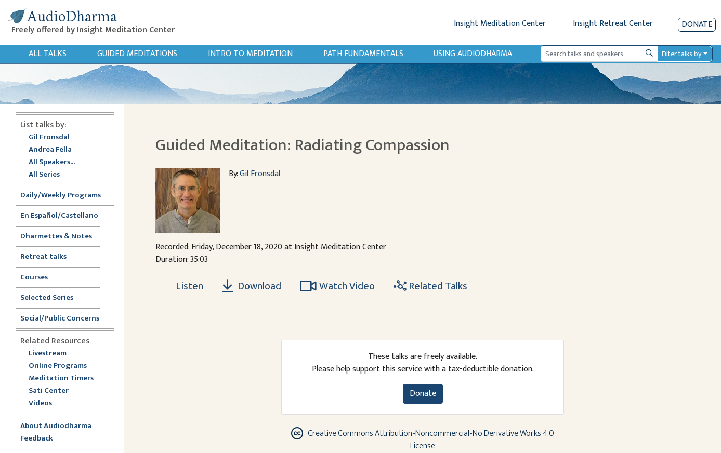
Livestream (48, 353)
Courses (34, 278)
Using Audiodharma (473, 54)
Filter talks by (681, 54)
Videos (46, 403)
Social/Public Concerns (59, 319)
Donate (696, 25)
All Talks (48, 54)
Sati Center (49, 391)
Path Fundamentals (363, 54)
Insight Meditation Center (500, 24)
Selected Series (53, 298)
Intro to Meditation (250, 54)
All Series (44, 175)
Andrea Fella (50, 150)
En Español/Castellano (59, 216)
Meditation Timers (61, 378)
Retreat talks (43, 257)
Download (251, 286)
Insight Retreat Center (613, 24)
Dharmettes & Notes (56, 237)
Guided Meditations (137, 54)
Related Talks (430, 286)
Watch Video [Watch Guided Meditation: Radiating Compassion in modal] (337, 286)
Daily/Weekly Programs (66, 196)
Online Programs (58, 366)
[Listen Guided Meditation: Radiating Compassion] (183, 286)
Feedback (36, 439)
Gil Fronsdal (49, 137)
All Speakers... (52, 162)
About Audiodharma (55, 426)
